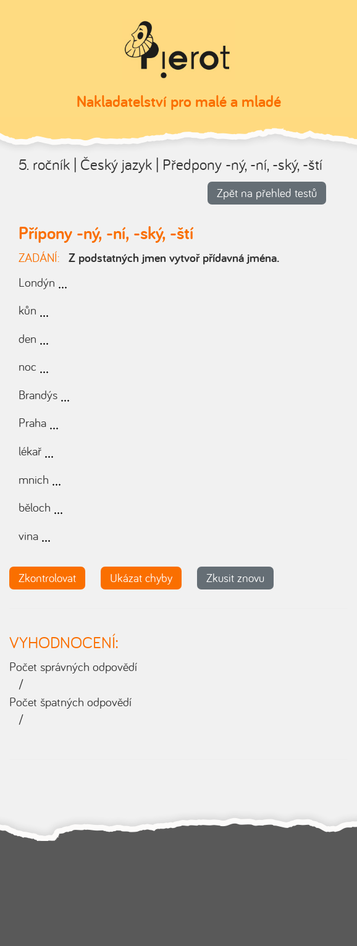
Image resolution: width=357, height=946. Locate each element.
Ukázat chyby (141, 577)
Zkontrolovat (47, 577)
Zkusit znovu (235, 577)
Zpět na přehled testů (267, 192)
